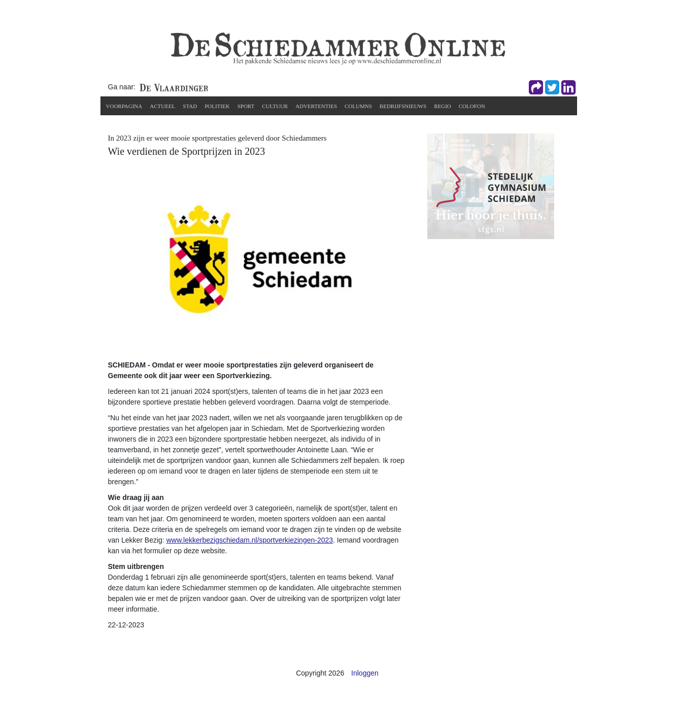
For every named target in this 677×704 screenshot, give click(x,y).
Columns (358, 106)
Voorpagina (124, 106)
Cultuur (275, 106)
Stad (190, 106)
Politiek (217, 106)
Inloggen (365, 673)
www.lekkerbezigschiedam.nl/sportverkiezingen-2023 (249, 540)
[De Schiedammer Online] (337, 48)
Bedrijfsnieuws (403, 106)
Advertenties (316, 106)
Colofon (472, 106)
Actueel (162, 106)
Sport (246, 106)
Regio (442, 106)
